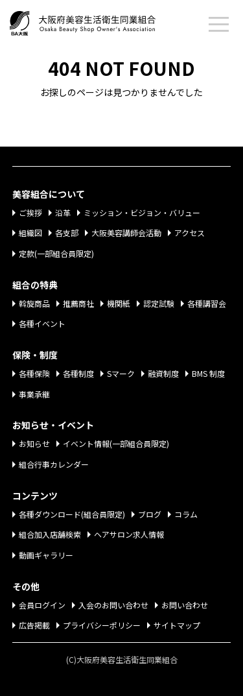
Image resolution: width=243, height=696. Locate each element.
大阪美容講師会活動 (126, 232)
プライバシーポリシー (102, 624)
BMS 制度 (208, 373)
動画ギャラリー (46, 554)
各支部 (66, 232)
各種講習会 (206, 303)
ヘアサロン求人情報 (129, 534)
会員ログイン (42, 604)
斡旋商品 (34, 303)
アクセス (189, 232)
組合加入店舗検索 (50, 534)
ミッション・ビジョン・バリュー (142, 212)
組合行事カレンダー (54, 464)
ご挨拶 (30, 212)
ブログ (149, 514)
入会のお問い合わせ (113, 604)
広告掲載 (34, 624)
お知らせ (34, 443)
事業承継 (34, 394)
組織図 (30, 232)
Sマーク (121, 373)
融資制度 (163, 373)
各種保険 (34, 373)
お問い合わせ (184, 604)
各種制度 (78, 373)
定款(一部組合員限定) (56, 253)
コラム (186, 514)
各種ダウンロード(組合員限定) (72, 514)
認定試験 (158, 303)
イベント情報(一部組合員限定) (116, 443)
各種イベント (42, 323)
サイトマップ (177, 624)
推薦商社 (78, 303)
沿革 (63, 212)
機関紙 (118, 303)
